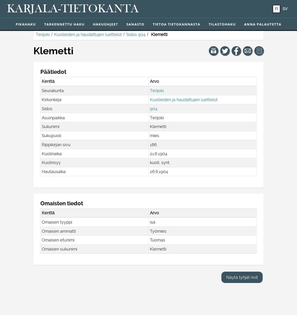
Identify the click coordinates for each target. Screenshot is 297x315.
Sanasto (135, 24)
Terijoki (43, 34)
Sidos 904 (135, 34)
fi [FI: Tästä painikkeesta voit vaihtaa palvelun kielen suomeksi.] (276, 9)
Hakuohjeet (105, 24)
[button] (213, 50)
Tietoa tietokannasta (176, 24)
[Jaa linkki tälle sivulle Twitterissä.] (224, 50)
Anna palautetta (262, 24)
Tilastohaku (222, 24)
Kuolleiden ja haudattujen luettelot (88, 34)
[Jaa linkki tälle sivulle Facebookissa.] (236, 50)
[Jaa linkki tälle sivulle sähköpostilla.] (247, 50)
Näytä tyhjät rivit (242, 277)
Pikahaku (26, 24)
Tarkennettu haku (64, 24)
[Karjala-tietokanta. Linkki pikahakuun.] (73, 9)
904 (153, 108)
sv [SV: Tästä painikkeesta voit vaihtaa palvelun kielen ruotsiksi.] (285, 9)
